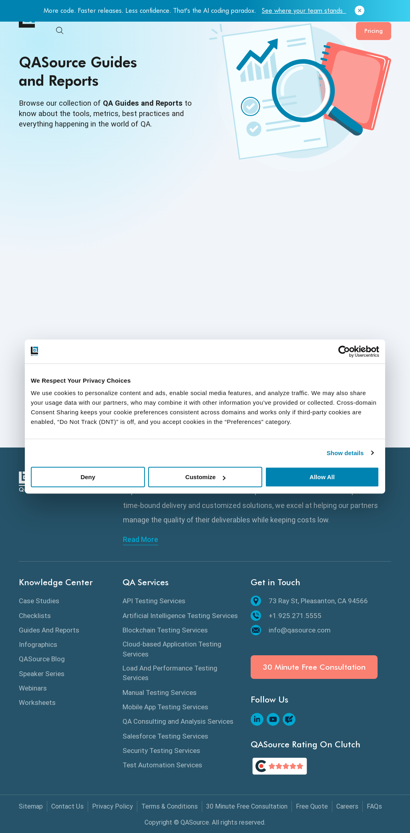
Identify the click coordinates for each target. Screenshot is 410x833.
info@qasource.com (291, 630)
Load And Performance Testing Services (170, 673)
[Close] (359, 11)
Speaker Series (41, 674)
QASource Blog (42, 659)
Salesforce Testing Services (165, 736)
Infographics (38, 644)
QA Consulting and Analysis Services (178, 721)
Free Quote (312, 806)
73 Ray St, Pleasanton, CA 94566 (309, 601)
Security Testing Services (161, 751)
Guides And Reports (49, 630)
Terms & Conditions (169, 806)
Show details (345, 453)
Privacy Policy (112, 806)
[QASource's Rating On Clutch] (280, 766)
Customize (205, 477)
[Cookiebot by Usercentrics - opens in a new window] (344, 351)
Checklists (35, 616)
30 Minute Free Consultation (314, 667)
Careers (347, 806)
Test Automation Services (162, 765)
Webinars (33, 688)
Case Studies (39, 601)
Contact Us (67, 806)
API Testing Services (154, 601)
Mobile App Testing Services (165, 707)
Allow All (322, 477)
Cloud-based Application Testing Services (172, 649)
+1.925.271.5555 (286, 615)
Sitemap (31, 806)
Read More (140, 540)
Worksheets (37, 703)
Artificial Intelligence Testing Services (180, 616)
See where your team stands (304, 10)
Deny (87, 477)
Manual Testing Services (160, 692)
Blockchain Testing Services (165, 630)
